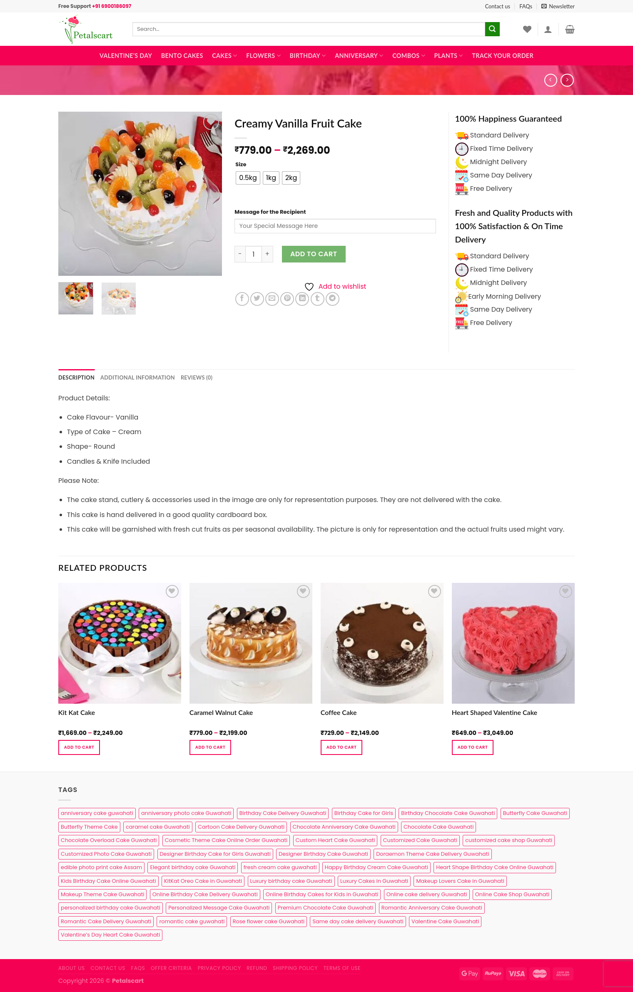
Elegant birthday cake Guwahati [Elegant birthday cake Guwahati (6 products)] (192, 867)
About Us (71, 968)
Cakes (224, 56)
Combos (408, 56)
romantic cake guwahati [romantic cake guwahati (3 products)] (191, 921)
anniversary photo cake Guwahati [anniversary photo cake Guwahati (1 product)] (186, 813)
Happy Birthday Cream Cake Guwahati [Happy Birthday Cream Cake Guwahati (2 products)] (376, 867)
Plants (448, 56)
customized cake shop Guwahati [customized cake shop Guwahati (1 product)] (508, 840)
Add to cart (313, 254)
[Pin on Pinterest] (287, 299)
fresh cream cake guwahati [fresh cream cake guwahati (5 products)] (280, 867)
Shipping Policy (295, 968)
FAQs (525, 6)
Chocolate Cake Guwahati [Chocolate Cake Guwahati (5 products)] (439, 826)
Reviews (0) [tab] (196, 377)
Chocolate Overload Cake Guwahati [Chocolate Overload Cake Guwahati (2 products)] (109, 840)
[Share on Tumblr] (317, 299)
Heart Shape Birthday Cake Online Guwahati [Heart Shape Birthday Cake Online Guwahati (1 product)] (494, 867)
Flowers (263, 56)
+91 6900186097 (111, 6)
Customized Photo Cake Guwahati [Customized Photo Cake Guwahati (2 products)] (106, 853)
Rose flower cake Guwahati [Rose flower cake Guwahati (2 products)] (268, 921)
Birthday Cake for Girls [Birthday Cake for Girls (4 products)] (363, 813)
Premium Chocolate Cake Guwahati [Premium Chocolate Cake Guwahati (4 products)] (326, 907)
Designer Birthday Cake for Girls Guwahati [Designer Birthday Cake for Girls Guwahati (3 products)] (215, 853)
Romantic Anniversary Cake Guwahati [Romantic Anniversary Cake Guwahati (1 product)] (431, 907)
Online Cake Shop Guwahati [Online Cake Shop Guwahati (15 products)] (512, 894)
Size (240, 164)
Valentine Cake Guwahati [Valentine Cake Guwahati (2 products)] (445, 921)
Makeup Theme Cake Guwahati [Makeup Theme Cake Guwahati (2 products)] (102, 894)
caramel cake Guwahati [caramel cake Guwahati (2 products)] (158, 826)
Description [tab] (76, 377)
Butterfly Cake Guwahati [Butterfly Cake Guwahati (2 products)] (535, 813)
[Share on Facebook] (242, 299)
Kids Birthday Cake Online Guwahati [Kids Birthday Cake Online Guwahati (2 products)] (108, 881)
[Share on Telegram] (332, 299)
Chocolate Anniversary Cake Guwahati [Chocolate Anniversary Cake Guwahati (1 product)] (344, 826)
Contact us (497, 6)
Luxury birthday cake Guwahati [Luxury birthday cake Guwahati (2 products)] (291, 881)
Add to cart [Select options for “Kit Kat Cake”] (79, 747)
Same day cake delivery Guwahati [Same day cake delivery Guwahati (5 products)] (357, 921)
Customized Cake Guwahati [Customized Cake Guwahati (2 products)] (420, 840)
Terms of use (342, 968)
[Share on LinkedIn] (302, 299)
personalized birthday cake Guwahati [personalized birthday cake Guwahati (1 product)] (110, 907)
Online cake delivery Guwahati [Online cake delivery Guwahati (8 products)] (426, 894)
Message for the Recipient (270, 212)
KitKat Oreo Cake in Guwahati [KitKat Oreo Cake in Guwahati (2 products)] (203, 881)
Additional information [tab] (137, 377)
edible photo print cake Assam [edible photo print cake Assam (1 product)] (101, 867)
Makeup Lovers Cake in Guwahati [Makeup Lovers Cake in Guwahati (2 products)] (460, 881)
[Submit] (492, 29)
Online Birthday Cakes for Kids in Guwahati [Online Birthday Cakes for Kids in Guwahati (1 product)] (322, 894)
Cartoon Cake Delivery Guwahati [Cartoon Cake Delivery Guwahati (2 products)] (241, 826)
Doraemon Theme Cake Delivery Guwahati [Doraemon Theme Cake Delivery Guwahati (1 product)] (432, 853)
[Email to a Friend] (272, 299)
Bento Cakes (182, 55)
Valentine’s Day (126, 55)
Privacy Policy (219, 968)
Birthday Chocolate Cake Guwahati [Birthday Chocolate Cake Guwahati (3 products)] (448, 813)
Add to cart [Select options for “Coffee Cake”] (341, 747)
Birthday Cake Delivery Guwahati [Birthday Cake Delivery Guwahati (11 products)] (282, 813)
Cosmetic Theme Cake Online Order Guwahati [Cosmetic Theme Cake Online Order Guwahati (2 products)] (226, 840)
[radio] (248, 178)
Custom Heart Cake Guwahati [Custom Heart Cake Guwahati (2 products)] (335, 840)
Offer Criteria (171, 968)
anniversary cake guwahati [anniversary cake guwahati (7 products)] (97, 813)
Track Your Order (502, 55)
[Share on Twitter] (257, 299)
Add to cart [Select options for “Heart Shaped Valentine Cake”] (473, 747)
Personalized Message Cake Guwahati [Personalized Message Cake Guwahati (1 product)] (218, 907)
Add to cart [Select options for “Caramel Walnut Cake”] (210, 747)
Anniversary (359, 56)
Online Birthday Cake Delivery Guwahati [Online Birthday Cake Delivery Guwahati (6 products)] (205, 894)
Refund (257, 968)
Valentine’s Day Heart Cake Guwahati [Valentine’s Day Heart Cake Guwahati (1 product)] (110, 934)
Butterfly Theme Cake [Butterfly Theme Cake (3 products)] (89, 826)
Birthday (308, 56)
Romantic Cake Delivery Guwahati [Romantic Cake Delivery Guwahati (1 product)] (106, 921)
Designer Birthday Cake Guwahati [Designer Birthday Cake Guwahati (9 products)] (323, 853)
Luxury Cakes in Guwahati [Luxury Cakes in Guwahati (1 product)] (374, 881)
